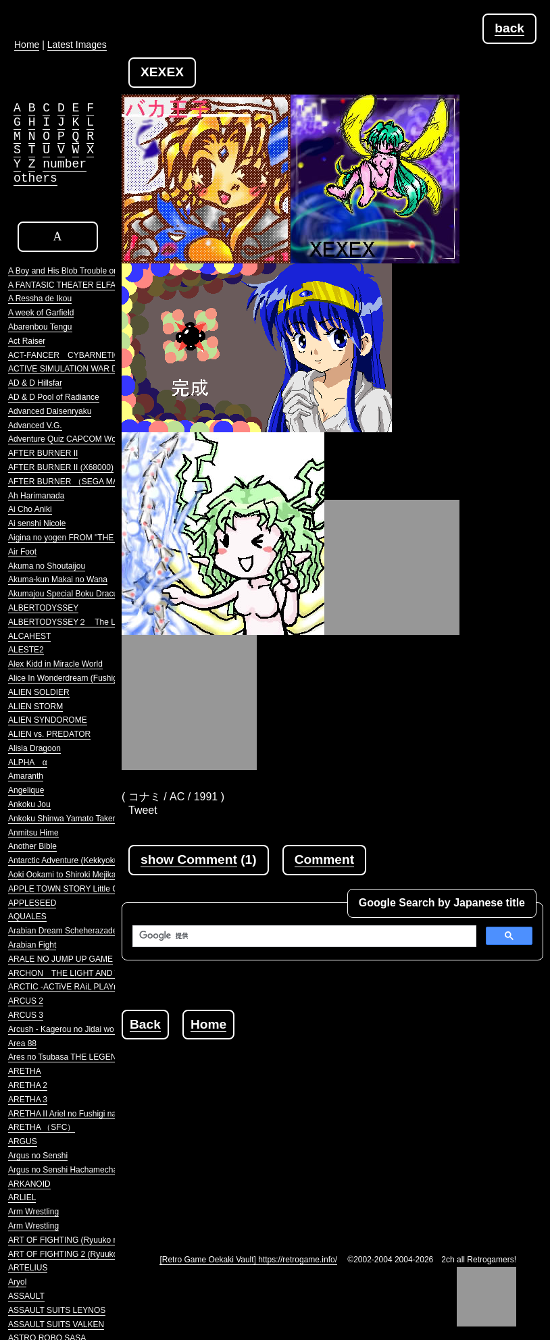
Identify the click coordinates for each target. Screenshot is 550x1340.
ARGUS (22, 1141)
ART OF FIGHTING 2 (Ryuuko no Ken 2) (81, 1254)
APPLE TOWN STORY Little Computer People (92, 889)
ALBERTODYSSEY (43, 608)
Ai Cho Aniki (30, 509)
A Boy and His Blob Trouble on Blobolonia (83, 271)
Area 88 (22, 1043)
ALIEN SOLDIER (39, 692)
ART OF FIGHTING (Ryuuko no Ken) (75, 1240)
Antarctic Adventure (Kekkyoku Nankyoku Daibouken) (104, 860)
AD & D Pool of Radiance (53, 397)
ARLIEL (22, 1197)
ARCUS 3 (25, 1015)
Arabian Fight (32, 945)
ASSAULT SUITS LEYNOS (56, 1310)
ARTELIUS (27, 1267)
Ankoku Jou (29, 804)
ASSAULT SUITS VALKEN (56, 1324)
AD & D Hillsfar (35, 383)
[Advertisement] (336, 1134)
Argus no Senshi (38, 1155)
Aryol (17, 1282)
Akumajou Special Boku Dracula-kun (74, 593)
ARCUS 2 (25, 1001)
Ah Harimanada (36, 495)
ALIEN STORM (35, 706)
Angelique (26, 790)
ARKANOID (29, 1184)
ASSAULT (26, 1296)
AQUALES (27, 916)
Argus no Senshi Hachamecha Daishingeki (84, 1170)
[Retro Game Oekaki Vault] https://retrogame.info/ (248, 1259)
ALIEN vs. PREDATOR (49, 734)
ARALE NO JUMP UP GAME (60, 959)
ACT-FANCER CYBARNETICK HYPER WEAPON (101, 355)
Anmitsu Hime (33, 833)
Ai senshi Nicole (37, 523)
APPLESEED (32, 903)
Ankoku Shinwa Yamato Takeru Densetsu (82, 818)
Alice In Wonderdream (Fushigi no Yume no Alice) (97, 678)
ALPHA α (27, 762)
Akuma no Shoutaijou (46, 566)
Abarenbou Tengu (40, 327)
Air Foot (22, 552)
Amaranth (25, 776)
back (509, 28)
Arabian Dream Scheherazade (62, 930)
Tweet (142, 810)
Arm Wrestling (33, 1211)
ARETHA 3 (27, 1099)
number (64, 164)
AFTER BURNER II (43, 453)
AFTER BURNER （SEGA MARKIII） (76, 481)
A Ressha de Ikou (40, 298)
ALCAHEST (29, 636)
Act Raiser (26, 341)
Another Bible (32, 846)
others (35, 178)
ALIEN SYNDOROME (47, 720)
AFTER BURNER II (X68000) (61, 467)
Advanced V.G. (35, 425)
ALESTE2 (26, 649)
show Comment (189, 859)
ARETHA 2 (27, 1085)
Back (145, 1024)
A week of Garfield (41, 312)
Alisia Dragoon (34, 748)
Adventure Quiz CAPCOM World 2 (70, 439)
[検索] (303, 936)
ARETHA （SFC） (41, 1127)
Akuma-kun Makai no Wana (57, 579)
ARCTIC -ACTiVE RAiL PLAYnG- (67, 986)
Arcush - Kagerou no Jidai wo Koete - (75, 1029)
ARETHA (24, 1071)
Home (208, 1024)
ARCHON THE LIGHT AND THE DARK (81, 973)
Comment (324, 859)
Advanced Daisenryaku (49, 411)
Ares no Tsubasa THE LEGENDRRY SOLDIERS (95, 1057)
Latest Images (77, 44)
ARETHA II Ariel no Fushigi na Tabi (70, 1113)
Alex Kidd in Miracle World (55, 664)
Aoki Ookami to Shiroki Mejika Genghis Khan (89, 874)
